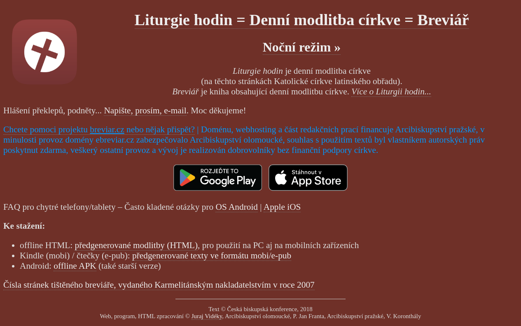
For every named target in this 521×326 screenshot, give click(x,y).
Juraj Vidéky (207, 316)
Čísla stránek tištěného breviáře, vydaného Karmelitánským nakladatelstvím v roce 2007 (159, 285)
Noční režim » (302, 47)
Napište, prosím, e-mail (145, 110)
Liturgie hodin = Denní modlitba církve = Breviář (302, 19)
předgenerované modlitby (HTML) (136, 245)
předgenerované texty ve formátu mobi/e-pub (211, 255)
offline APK (75, 266)
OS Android (236, 207)
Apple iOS (282, 207)
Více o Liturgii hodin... (391, 91)
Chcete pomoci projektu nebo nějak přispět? (99, 129)
